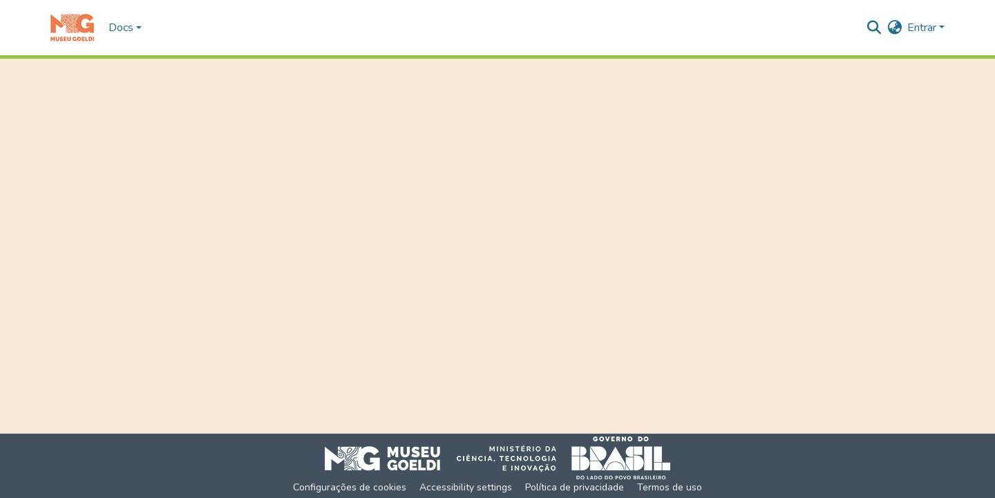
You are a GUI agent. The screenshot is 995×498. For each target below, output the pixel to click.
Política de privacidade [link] (574, 487)
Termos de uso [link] (669, 487)
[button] (72, 27)
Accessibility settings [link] (465, 487)
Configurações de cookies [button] (349, 487)
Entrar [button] (923, 27)
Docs (120, 27)
